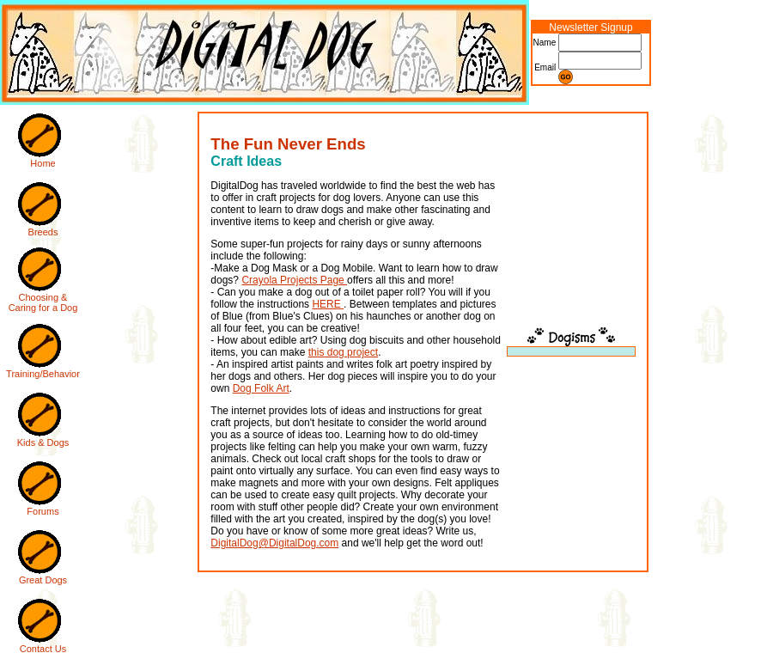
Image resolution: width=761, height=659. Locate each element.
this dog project (343, 352)
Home (42, 163)
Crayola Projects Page (294, 280)
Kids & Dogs (43, 442)
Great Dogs (43, 580)
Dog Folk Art (261, 388)
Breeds (43, 232)
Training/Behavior (43, 374)
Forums (42, 511)
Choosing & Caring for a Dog (43, 302)
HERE (328, 304)
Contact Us (43, 649)
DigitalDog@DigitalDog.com (274, 543)
